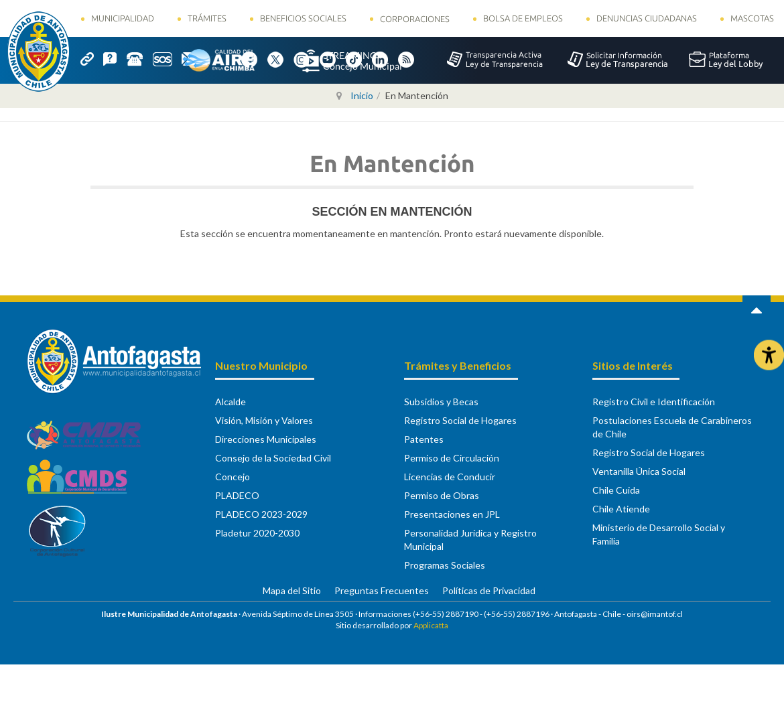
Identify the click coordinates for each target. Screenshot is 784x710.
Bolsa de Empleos (523, 18)
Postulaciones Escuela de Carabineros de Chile (672, 427)
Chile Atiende (621, 508)
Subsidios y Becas (441, 401)
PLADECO (237, 495)
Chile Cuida (616, 490)
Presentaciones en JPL (452, 514)
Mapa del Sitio (292, 590)
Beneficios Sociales (303, 18)
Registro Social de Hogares (460, 420)
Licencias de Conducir (449, 476)
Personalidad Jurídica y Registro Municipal (470, 539)
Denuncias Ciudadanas (646, 18)
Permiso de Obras (441, 495)
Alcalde (230, 401)
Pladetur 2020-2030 (257, 533)
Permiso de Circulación (451, 458)
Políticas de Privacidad (488, 590)
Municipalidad (122, 18)
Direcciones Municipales (265, 439)
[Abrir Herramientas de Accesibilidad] (769, 355)
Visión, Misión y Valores (264, 420)
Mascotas (752, 18)
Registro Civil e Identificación (653, 401)
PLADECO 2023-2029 (261, 514)
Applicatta (430, 625)
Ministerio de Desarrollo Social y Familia (658, 534)
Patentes (424, 439)
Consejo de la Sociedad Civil (273, 458)
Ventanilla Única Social (638, 471)
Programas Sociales (444, 565)
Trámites (207, 18)
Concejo (232, 476)
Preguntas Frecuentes (381, 590)
